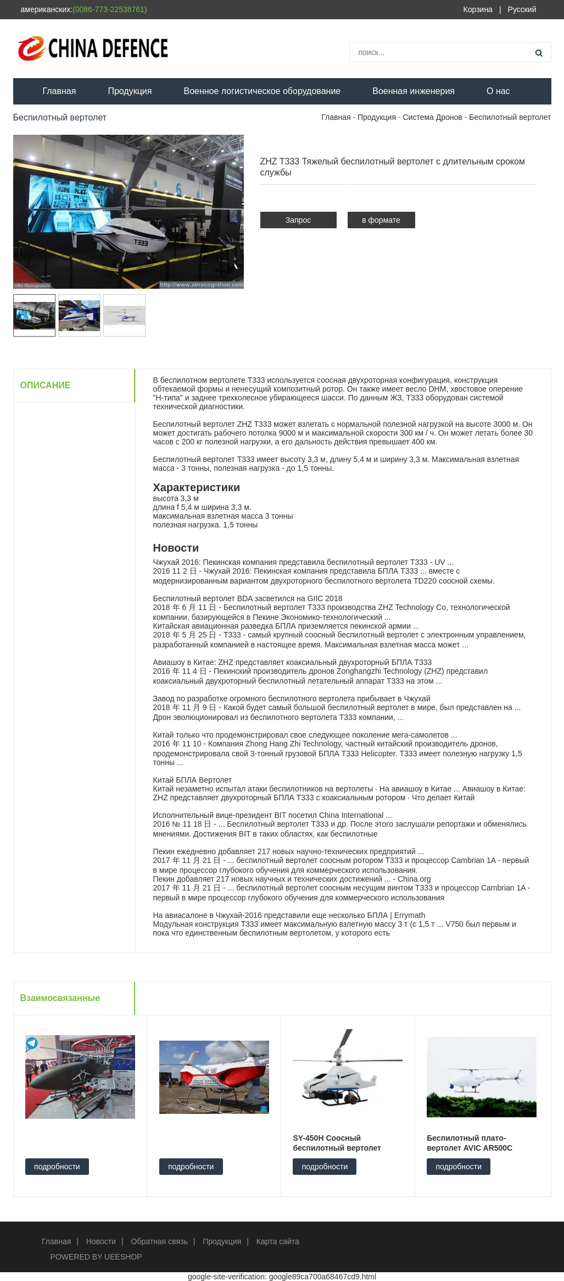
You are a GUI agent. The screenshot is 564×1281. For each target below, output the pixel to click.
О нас (498, 91)
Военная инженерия (413, 91)
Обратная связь (159, 1241)
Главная (59, 91)
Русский (522, 9)
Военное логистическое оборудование (261, 91)
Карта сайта (277, 1241)
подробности (57, 1166)
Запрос (298, 220)
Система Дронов (432, 117)
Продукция (130, 91)
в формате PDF (381, 222)
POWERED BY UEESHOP (96, 1256)
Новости (101, 1241)
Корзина (478, 9)
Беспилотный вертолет (510, 117)
